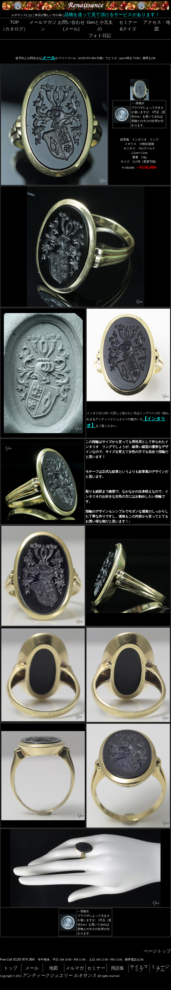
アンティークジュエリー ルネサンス (59, 975)
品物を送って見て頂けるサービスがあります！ (112, 14)
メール (49, 57)
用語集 (117, 968)
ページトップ (157, 951)
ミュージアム (160, 968)
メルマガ (75, 968)
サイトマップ (139, 968)
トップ (11, 968)
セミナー (96, 968)
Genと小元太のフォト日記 (100, 29)
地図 (53, 968)
